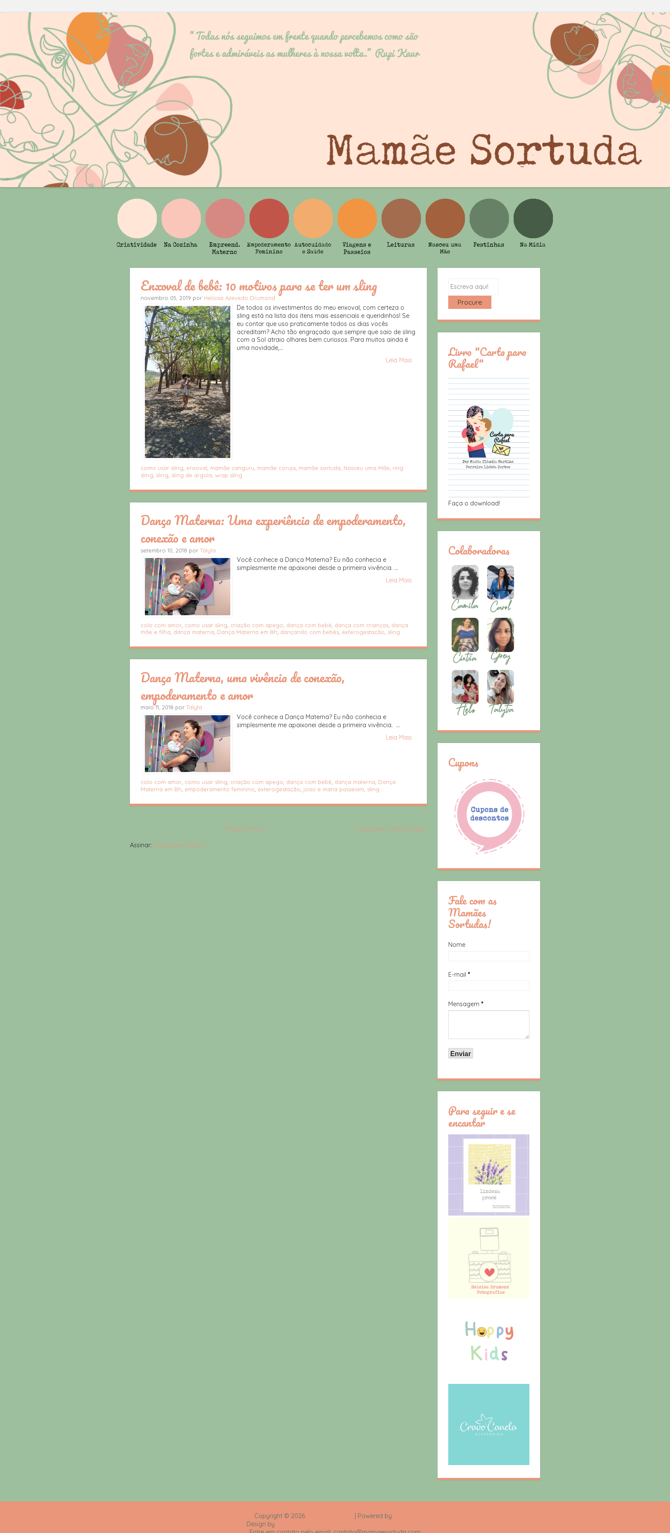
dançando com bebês (309, 631)
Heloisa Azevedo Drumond (239, 297)
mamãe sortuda (320, 467)
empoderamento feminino (220, 789)
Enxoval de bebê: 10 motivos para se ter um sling (259, 285)
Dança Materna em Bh (247, 631)
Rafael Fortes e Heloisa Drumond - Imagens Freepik (349, 1510)
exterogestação (363, 631)
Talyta (208, 550)
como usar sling (162, 467)
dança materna (193, 631)
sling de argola (191, 475)
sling (162, 475)
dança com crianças (361, 625)
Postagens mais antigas (390, 829)
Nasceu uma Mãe (367, 467)
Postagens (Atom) (179, 845)
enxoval (196, 467)
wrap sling (228, 475)
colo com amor (161, 625)
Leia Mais (399, 360)
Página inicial (244, 829)
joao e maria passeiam (333, 789)
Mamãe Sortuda (330, 1502)
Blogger (405, 1502)
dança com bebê (309, 625)
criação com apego (256, 625)
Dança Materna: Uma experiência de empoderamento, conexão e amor (273, 529)
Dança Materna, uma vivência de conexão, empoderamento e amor (243, 686)
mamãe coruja (276, 467)
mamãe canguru (232, 467)
